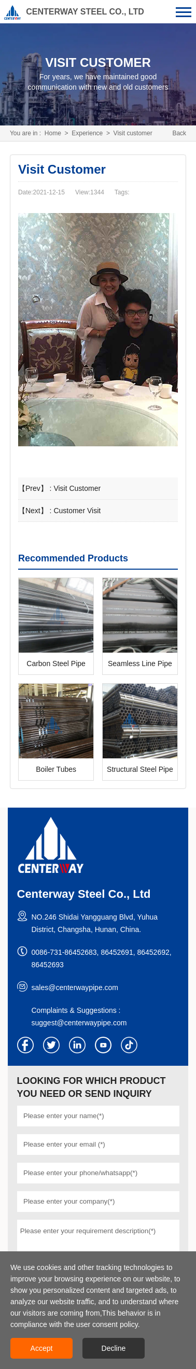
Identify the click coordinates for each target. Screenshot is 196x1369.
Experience (87, 133)
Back (179, 133)
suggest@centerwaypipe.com (79, 1023)
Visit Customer (77, 488)
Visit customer (133, 133)
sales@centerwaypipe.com (75, 987)
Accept (42, 1348)
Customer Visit (77, 510)
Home (53, 133)
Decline (114, 1348)
